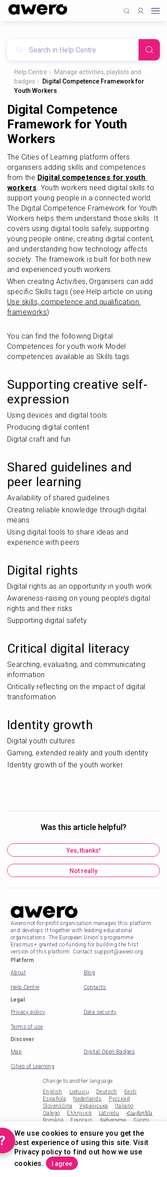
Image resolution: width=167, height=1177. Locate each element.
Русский (119, 1099)
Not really (83, 870)
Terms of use (27, 1027)
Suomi (141, 1120)
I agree (62, 1163)
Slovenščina (57, 1106)
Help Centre (30, 72)
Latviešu (109, 1113)
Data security (100, 1012)
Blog (89, 973)
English (52, 1092)
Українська (93, 1106)
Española (54, 1099)
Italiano (124, 1106)
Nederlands (87, 1099)
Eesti (130, 1092)
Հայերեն (139, 1113)
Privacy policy (28, 1012)
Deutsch (106, 1092)
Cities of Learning (32, 1066)
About (18, 973)
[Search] (149, 49)
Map (16, 1052)
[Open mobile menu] (155, 11)
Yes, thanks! (83, 850)
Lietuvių (79, 1092)
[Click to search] (127, 11)
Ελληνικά (79, 1113)
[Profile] (140, 11)
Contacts (95, 987)
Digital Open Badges (109, 1052)
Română (53, 1120)
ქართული (113, 1120)
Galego (51, 1113)
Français (81, 1120)
